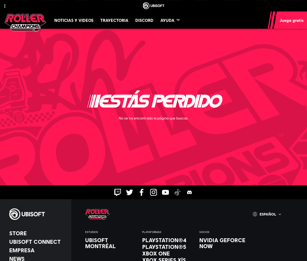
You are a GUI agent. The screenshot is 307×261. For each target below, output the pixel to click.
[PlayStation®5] (168, 247)
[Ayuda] (170, 20)
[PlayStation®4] (168, 240)
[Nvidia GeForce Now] (225, 243)
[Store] (38, 233)
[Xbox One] (168, 253)
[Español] (267, 214)
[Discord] (144, 20)
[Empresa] (38, 250)
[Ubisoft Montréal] (111, 243)
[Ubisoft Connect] (38, 242)
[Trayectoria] (114, 20)
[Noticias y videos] (74, 20)
